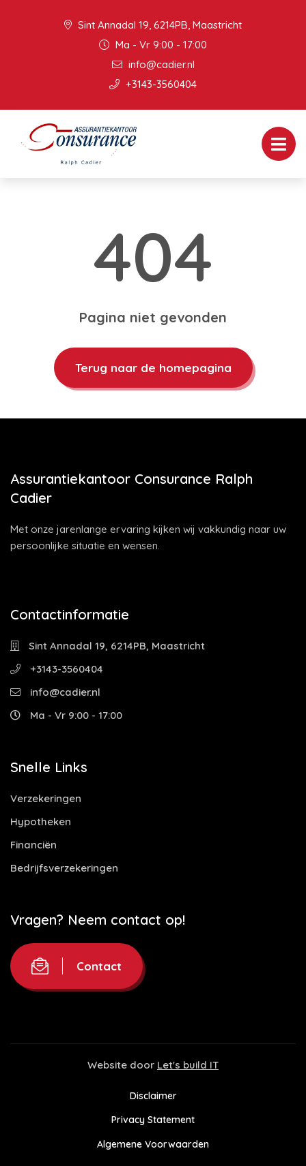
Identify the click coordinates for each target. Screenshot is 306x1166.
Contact (76, 966)
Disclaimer (153, 1096)
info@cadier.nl (153, 64)
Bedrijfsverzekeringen (64, 867)
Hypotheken (40, 821)
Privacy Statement (153, 1120)
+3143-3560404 (153, 84)
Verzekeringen (45, 798)
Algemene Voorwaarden (153, 1144)
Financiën (33, 844)
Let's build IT (188, 1064)
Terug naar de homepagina (153, 367)
